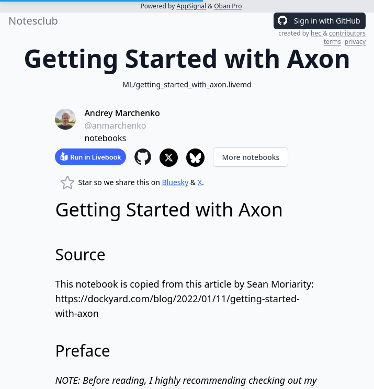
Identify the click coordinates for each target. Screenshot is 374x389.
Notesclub (33, 21)
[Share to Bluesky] (195, 157)
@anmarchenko (115, 125)
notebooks (105, 138)
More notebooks (250, 157)
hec (317, 33)
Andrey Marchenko (122, 113)
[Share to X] (169, 157)
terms (332, 41)
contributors (347, 33)
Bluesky (175, 182)
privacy (355, 41)
